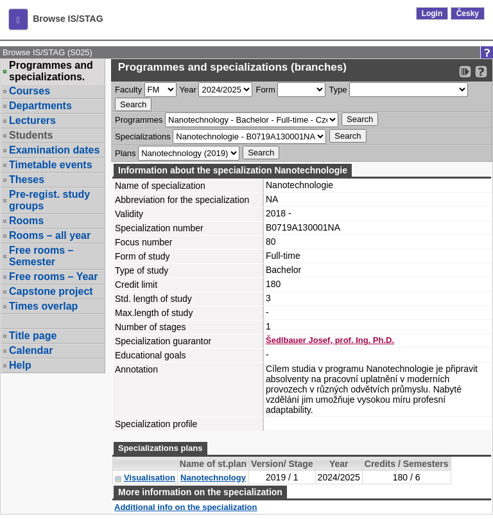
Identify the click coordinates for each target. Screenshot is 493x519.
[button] (18, 19)
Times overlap (43, 306)
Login (432, 13)
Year (188, 89)
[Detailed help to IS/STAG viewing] (481, 71)
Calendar (31, 350)
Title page (32, 335)
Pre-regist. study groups (49, 200)
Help (20, 365)
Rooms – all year (50, 235)
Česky (467, 13)
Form (265, 89)
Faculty (128, 89)
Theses (26, 179)
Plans (125, 153)
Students (31, 135)
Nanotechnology (213, 477)
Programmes (138, 120)
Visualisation (149, 477)
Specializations (143, 136)
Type (338, 89)
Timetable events (50, 164)
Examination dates (54, 150)
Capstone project (51, 291)
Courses (29, 90)
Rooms (26, 220)
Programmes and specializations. (51, 71)
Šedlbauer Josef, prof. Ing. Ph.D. (330, 340)
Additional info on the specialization (185, 507)
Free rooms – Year (53, 276)
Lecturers (32, 120)
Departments (40, 105)
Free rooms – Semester (41, 256)
